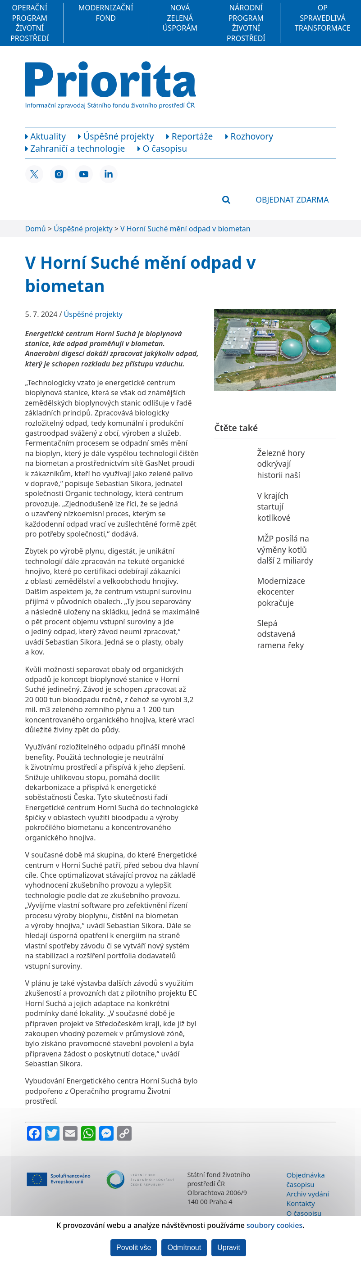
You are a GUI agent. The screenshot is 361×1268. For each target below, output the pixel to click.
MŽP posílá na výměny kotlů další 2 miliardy (285, 549)
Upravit (228, 1247)
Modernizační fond (105, 13)
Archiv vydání (308, 1193)
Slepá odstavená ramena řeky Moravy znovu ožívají (283, 645)
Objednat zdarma (292, 199)
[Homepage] (110, 85)
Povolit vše (133, 1247)
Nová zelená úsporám (180, 18)
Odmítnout (184, 1247)
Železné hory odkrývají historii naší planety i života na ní (285, 475)
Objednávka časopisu (306, 1179)
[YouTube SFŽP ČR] (84, 174)
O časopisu (304, 1213)
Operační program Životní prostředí (29, 23)
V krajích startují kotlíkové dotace (273, 512)
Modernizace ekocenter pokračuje (281, 591)
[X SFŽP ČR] (34, 174)
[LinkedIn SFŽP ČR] (109, 174)
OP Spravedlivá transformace (323, 18)
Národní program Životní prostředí (246, 23)
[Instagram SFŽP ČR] (59, 174)
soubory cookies (274, 1225)
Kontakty (301, 1203)
